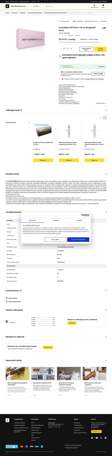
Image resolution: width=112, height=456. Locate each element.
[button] (36, 6)
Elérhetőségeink (14, 1)
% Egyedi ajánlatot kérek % (86, 49)
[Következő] (105, 117)
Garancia (33, 1)
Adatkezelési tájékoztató (37, 425)
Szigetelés (10, 370)
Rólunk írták (77, 430)
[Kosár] (103, 6)
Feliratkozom (96, 431)
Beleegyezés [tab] (32, 220)
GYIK (32, 435)
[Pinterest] (105, 438)
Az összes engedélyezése (78, 239)
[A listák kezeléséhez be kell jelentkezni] (78, 21)
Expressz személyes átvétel (21, 427)
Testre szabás (56, 239)
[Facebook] (92, 438)
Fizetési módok (35, 430)
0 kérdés (78, 35)
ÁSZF (32, 422)
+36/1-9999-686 (102, 1)
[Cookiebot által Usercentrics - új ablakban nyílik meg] (82, 215)
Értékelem (72, 323)
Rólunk (7, 1)
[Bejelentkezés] (94, 6)
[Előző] (101, 117)
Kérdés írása (48, 347)
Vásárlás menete (35, 437)
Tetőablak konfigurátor (19, 422)
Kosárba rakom (100, 49)
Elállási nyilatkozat (35, 427)
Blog (38, 1)
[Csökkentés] (60, 48)
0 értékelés (70, 35)
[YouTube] (97, 438)
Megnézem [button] (43, 160)
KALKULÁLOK (98, 73)
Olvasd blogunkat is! (79, 427)
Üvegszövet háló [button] (11, 122)
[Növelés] (67, 48)
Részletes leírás (101, 103)
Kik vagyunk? (77, 422)
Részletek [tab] (56, 220)
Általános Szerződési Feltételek (73, 445)
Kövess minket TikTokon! (80, 432)
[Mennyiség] (64, 48)
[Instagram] (101, 438)
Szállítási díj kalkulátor (19, 425)
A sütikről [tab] (79, 220)
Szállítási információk (24, 1)
